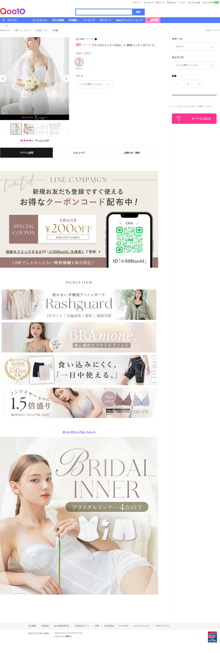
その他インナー (41, 30)
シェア (7, 25)
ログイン (137, 2)
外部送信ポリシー (82, 626)
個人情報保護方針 (61, 626)
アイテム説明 (26, 152)
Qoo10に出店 (194, 2)
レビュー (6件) (43, 140)
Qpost (173, 2)
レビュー (79, 152)
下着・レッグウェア (22, 30)
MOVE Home (5, 30)
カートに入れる (201, 118)
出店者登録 (109, 626)
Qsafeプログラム (162, 626)
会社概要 (32, 626)
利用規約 (45, 626)
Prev (2, 129)
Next (66, 78)
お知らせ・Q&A (132, 152)
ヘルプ (182, 2)
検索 (138, 12)
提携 (97, 626)
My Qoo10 (149, 2)
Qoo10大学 (208, 2)
